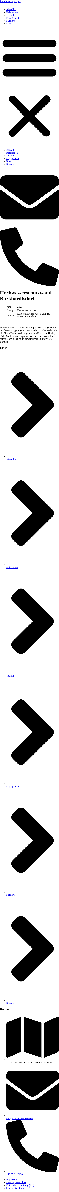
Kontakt (10, 23)
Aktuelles (11, 9)
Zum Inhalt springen (10, 1)
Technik (10, 15)
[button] (29, 87)
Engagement (12, 18)
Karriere (10, 20)
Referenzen (12, 12)
